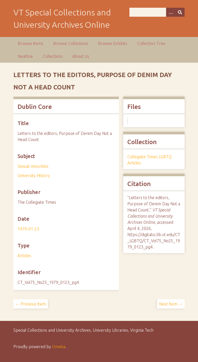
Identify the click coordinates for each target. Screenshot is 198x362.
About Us (80, 56)
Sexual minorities (33, 166)
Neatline (25, 56)
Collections (53, 56)
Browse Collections (70, 43)
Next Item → (171, 304)
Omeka (58, 346)
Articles (24, 255)
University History (34, 175)
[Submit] (180, 12)
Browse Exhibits (112, 43)
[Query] (157, 12)
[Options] (170, 12)
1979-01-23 (28, 229)
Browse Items (30, 43)
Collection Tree (151, 43)
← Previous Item (30, 304)
